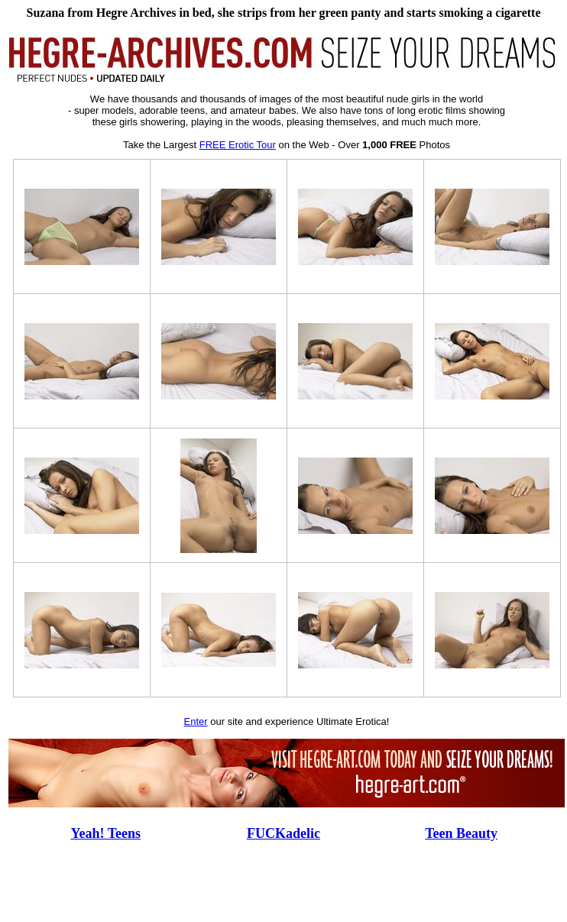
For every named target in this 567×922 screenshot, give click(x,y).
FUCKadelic (283, 833)
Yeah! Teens (106, 833)
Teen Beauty (461, 833)
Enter (196, 721)
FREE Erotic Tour (237, 144)
